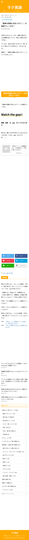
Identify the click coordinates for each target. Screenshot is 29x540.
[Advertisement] (14, 75)
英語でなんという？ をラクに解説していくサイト (14, 535)
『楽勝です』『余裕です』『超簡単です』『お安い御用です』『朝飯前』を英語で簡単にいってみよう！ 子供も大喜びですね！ (14, 294)
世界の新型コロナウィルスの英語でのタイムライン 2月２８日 (14, 398)
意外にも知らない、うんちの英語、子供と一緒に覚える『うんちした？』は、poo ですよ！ (14, 315)
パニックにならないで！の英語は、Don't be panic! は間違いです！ (14, 364)
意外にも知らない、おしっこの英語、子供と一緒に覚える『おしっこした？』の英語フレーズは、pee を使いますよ (14, 286)
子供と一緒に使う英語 (8, 273)
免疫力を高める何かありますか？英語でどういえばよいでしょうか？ (14, 390)
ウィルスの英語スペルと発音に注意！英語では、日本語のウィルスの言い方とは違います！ (14, 381)
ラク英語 (14, 7)
